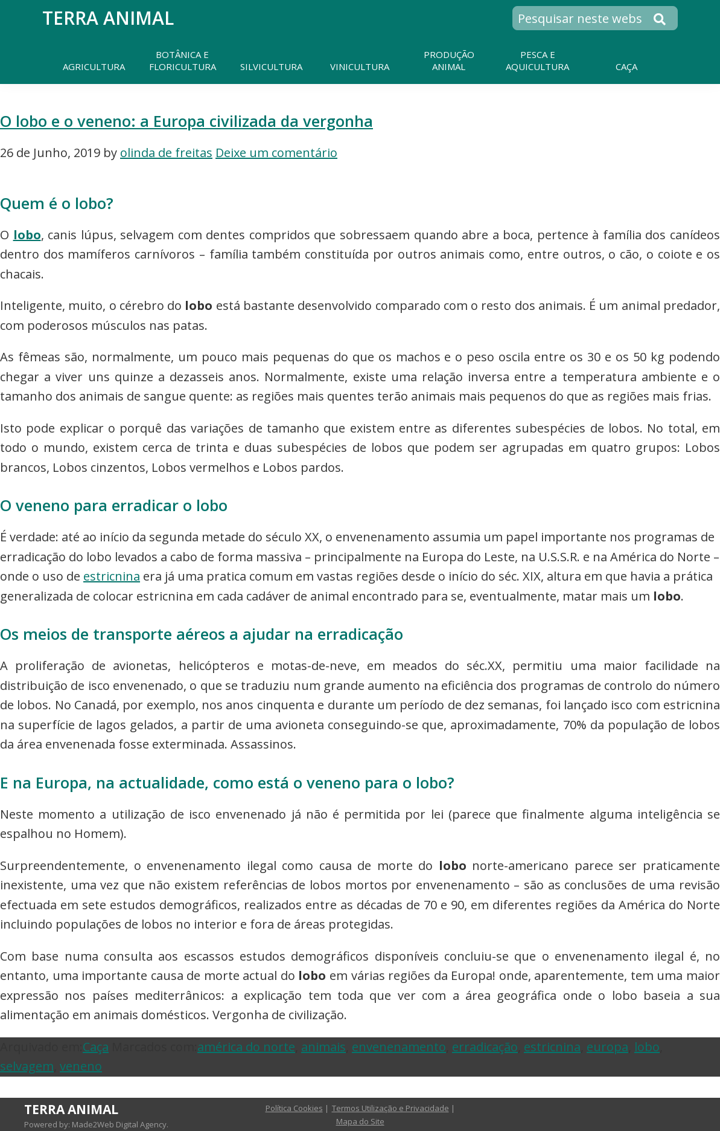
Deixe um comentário (276, 152)
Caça (96, 1047)
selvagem (27, 1066)
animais (323, 1047)
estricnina (111, 576)
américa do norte (246, 1047)
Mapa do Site (360, 1121)
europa (607, 1047)
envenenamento (399, 1047)
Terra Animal (108, 17)
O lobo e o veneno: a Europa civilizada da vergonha (186, 121)
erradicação (485, 1047)
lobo (27, 235)
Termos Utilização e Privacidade (390, 1108)
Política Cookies (294, 1108)
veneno (81, 1066)
